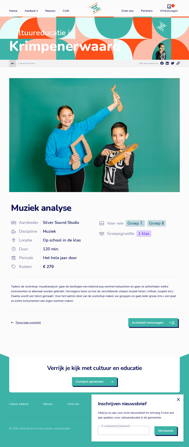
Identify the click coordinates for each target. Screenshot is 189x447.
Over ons (127, 10)
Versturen (165, 430)
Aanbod (31, 10)
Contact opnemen (94, 381)
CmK (66, 10)
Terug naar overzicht (26, 323)
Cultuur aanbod (18, 404)
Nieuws (50, 10)
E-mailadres (116, 426)
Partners (147, 10)
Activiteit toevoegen (153, 322)
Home (13, 10)
